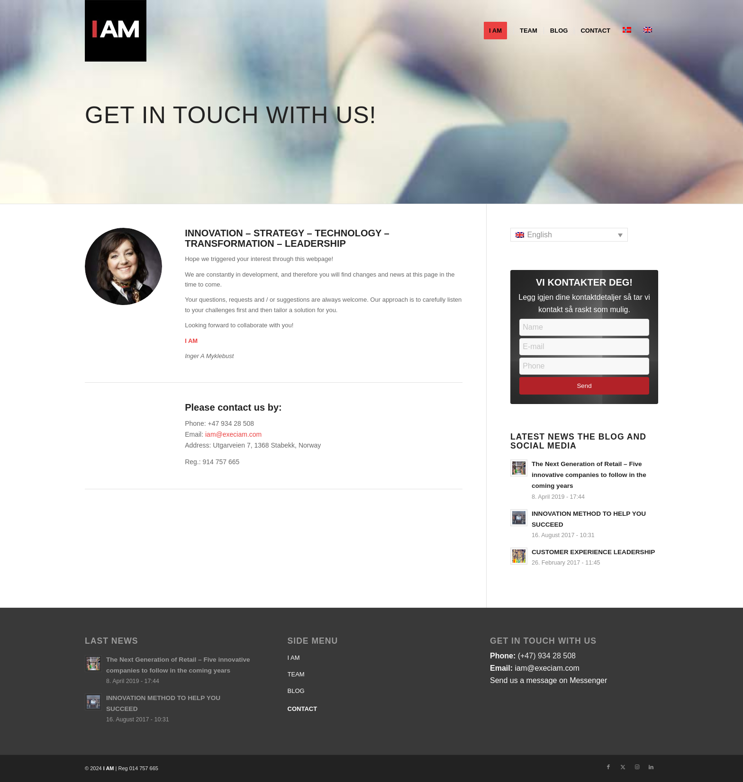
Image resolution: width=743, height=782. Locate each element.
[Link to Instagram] (637, 767)
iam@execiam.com (233, 434)
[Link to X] (623, 767)
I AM (294, 657)
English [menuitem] (539, 235)
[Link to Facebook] (608, 767)
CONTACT (302, 708)
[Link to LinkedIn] (651, 767)
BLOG (296, 690)
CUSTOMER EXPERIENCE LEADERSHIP (593, 552)
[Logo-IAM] (115, 31)
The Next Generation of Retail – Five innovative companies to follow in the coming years (589, 474)
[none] (569, 235)
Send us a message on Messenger (548, 680)
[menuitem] (498, 31)
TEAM (296, 674)
